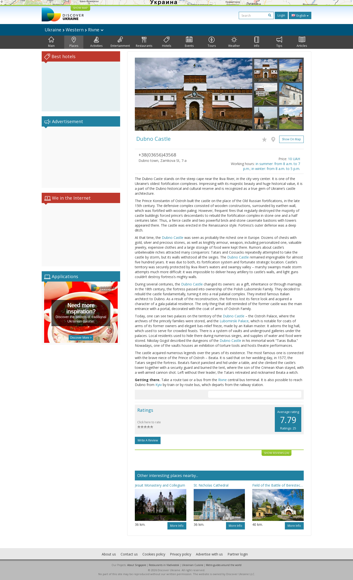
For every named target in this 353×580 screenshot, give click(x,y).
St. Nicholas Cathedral (211, 485)
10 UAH (294, 158)
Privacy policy (180, 554)
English (300, 15)
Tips (279, 42)
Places (73, 42)
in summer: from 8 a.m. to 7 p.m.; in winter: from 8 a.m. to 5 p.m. (271, 166)
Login (281, 15)
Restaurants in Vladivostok (164, 565)
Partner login (237, 554)
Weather (234, 42)
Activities (96, 42)
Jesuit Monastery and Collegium (160, 485)
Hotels (166, 42)
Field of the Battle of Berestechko (278, 485)
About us (109, 554)
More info (177, 526)
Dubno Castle (172, 237)
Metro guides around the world (223, 565)
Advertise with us (209, 554)
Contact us (129, 554)
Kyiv (158, 384)
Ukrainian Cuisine (192, 565)
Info (256, 42)
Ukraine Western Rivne (74, 30)
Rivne (222, 379)
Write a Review (148, 440)
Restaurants (144, 42)
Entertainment (120, 42)
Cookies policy (153, 554)
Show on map (291, 139)
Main (51, 42)
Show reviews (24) (276, 453)
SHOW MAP (80, 8)
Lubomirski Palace (234, 321)
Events (189, 42)
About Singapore (136, 565)
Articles (302, 42)
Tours (212, 42)
